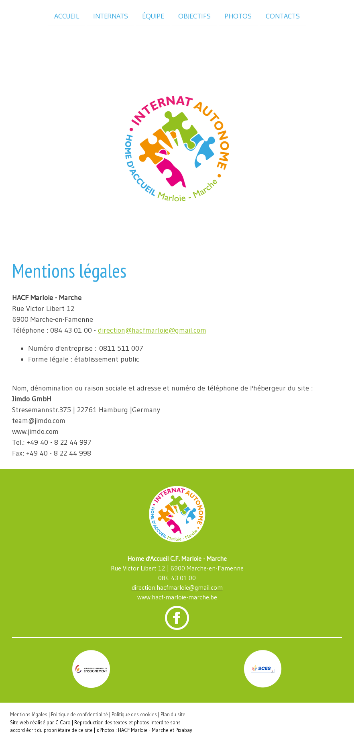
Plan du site (173, 714)
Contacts (283, 16)
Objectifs (194, 16)
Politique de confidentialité (79, 714)
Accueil (66, 16)
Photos (238, 16)
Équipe (153, 16)
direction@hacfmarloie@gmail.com (152, 330)
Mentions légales (28, 714)
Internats (110, 16)
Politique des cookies (134, 714)
